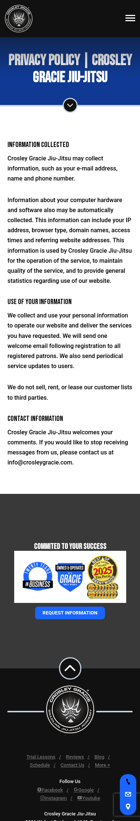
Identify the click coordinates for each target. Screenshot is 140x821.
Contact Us (72, 765)
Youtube (88, 798)
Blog (99, 757)
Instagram (53, 798)
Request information (70, 613)
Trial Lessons (41, 757)
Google (84, 790)
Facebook (50, 790)
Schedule (40, 765)
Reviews (75, 757)
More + (102, 765)
